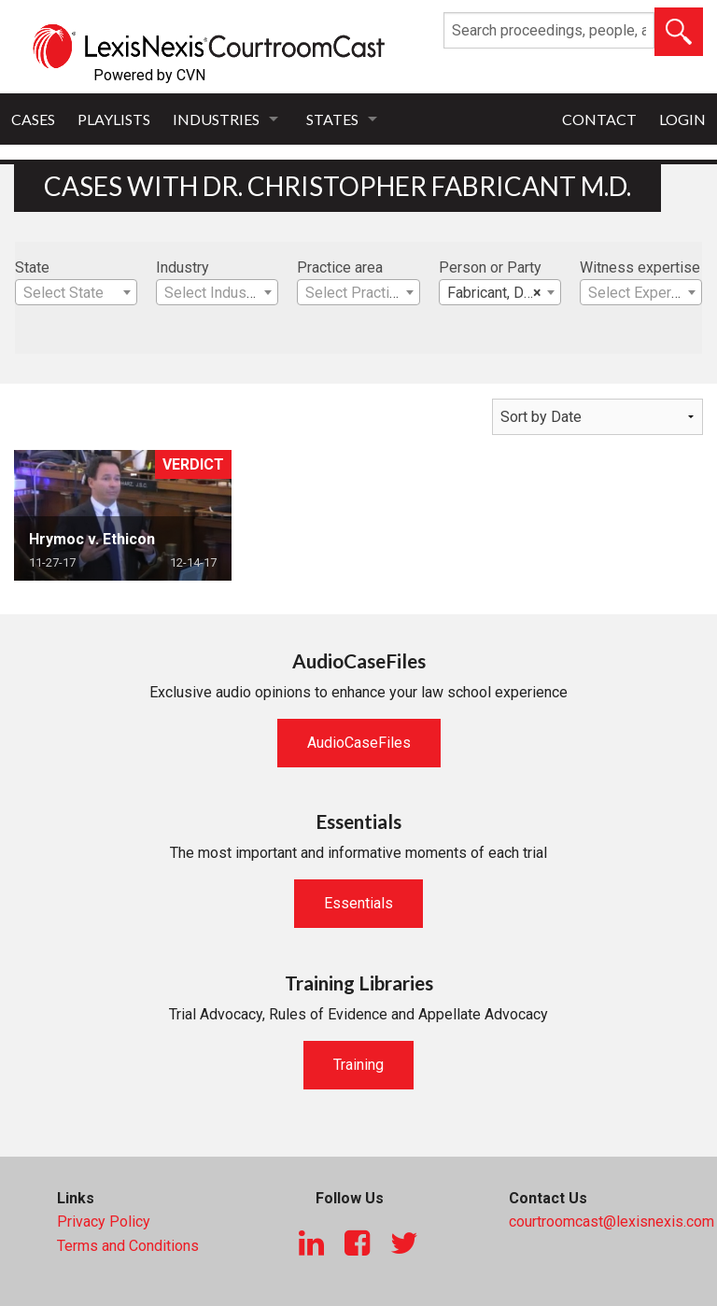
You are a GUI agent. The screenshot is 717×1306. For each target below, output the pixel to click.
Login (682, 119)
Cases (33, 119)
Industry (182, 267)
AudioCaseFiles (359, 742)
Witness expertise (640, 267)
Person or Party (490, 267)
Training (358, 1065)
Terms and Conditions (128, 1246)
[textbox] (76, 293)
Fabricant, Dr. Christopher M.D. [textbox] (503, 293)
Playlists (113, 119)
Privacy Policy (103, 1221)
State (32, 267)
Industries (216, 119)
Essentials (358, 903)
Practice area (340, 267)
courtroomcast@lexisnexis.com (611, 1221)
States (332, 119)
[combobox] (76, 292)
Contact (599, 119)
